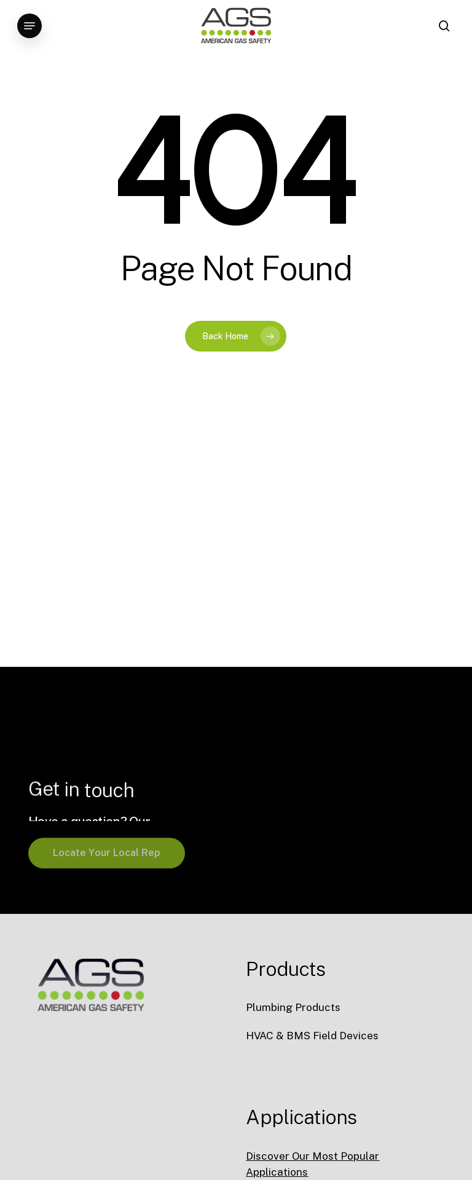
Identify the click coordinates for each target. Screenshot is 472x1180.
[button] (29, 26)
